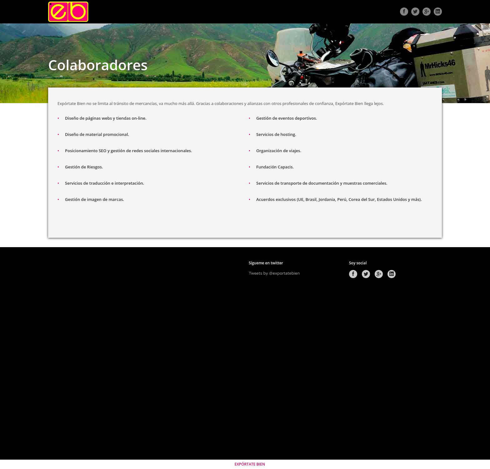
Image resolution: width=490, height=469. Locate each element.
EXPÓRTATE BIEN (249, 464)
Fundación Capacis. (275, 167)
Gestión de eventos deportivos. (286, 118)
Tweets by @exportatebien (274, 273)
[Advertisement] (94, 355)
